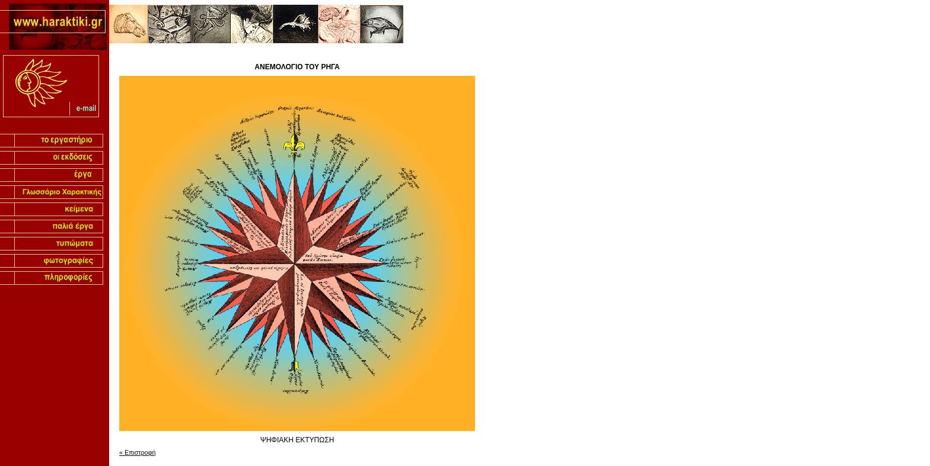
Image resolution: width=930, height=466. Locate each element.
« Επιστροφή (137, 452)
